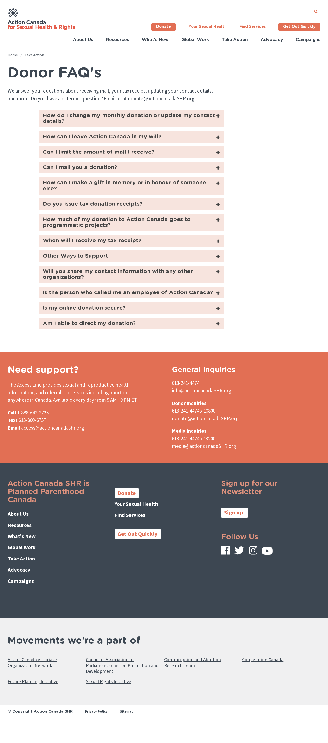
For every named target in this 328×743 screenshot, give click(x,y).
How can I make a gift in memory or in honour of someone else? (119, 192)
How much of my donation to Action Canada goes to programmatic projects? (125, 231)
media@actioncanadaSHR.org (204, 470)
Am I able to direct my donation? (94, 347)
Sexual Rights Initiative (113, 702)
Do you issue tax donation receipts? (98, 212)
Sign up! (234, 536)
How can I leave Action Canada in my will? (108, 139)
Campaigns (308, 40)
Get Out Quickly (299, 27)
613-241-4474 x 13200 (193, 462)
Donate (163, 27)
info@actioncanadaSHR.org (201, 415)
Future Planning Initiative (38, 702)
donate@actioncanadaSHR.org (161, 98)
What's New (155, 40)
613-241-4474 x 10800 (193, 435)
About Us (83, 40)
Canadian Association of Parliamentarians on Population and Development (121, 682)
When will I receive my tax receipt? (97, 251)
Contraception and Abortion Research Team (197, 678)
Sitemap (129, 732)
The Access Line (25, 409)
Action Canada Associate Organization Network (37, 678)
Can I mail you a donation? (84, 172)
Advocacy (272, 40)
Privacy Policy (97, 732)
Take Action (235, 40)
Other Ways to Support (79, 268)
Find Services (252, 27)
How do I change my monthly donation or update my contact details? (125, 119)
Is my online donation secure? (89, 331)
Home (13, 54)
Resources (117, 40)
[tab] (131, 119)
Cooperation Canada (266, 675)
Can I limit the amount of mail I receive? (105, 156)
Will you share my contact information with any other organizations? (126, 287)
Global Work (195, 40)
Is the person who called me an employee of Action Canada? (122, 311)
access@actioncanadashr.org (52, 452)
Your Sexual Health (207, 27)
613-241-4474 (185, 407)
